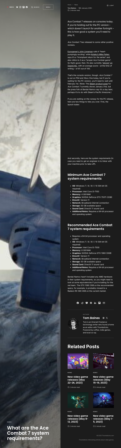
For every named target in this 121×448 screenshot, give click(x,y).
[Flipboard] (23, 7)
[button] (35, 7)
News (9, 422)
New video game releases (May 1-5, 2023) (103, 418)
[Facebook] (26, 7)
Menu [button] (48, 7)
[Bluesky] (17, 7)
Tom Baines (91, 318)
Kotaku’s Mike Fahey (100, 54)
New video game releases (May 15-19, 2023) (103, 379)
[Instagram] (20, 7)
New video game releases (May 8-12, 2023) (78, 418)
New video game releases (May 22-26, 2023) (78, 379)
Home (69, 5)
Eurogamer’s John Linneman (80, 51)
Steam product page (99, 84)
